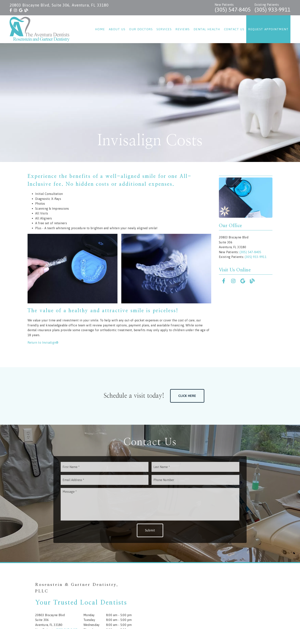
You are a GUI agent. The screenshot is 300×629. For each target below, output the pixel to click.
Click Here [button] (187, 395)
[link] (11, 10)
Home (100, 29)
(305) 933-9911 (272, 9)
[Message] (150, 504)
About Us (117, 29)
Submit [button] (150, 530)
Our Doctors (141, 29)
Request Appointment (268, 29)
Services (164, 29)
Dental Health (207, 29)
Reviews (182, 29)
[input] (104, 467)
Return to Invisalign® (43, 342)
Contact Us (234, 29)
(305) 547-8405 (233, 9)
